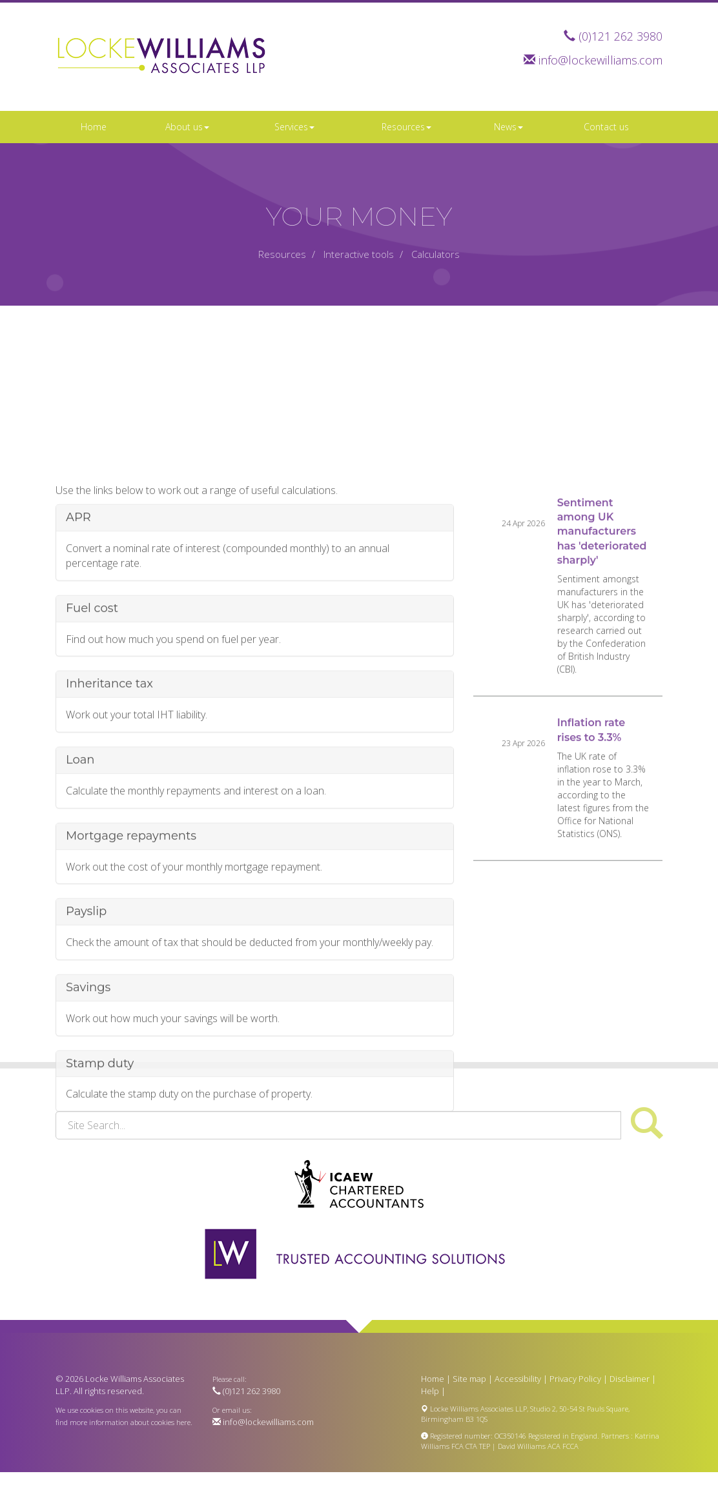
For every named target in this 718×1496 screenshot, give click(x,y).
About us (187, 127)
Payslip (86, 997)
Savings (88, 1073)
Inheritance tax (109, 770)
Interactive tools (358, 254)
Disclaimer (630, 1378)
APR (78, 603)
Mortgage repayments (131, 921)
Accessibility (518, 1378)
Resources (406, 127)
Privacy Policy (575, 1378)
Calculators (435, 254)
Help (430, 1391)
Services (294, 127)
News (508, 127)
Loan (80, 845)
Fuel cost (92, 694)
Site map (469, 1378)
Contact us (606, 127)
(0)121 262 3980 (620, 36)
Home (94, 127)
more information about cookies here (130, 1422)
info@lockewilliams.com (600, 60)
